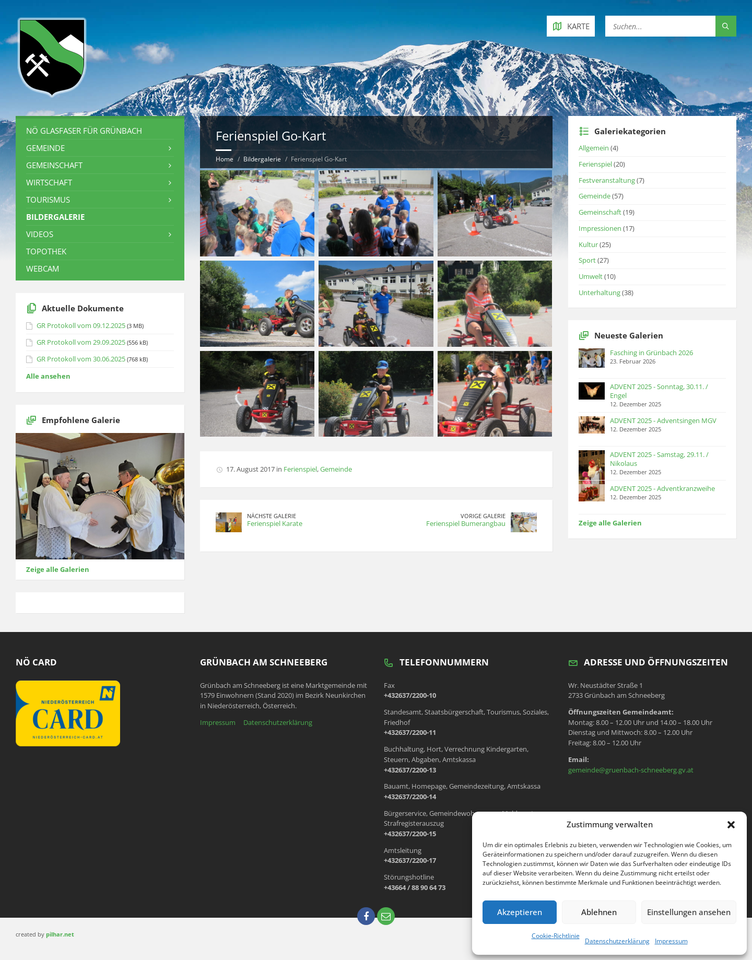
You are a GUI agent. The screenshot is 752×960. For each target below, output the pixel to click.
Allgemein (594, 148)
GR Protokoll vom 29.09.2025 (81, 342)
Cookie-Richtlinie (556, 935)
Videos (39, 234)
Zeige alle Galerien (57, 569)
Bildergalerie (262, 159)
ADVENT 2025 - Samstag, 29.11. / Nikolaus (659, 459)
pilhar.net (60, 934)
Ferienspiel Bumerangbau (466, 523)
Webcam (42, 268)
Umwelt (591, 276)
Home (224, 159)
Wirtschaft (49, 182)
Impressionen (600, 228)
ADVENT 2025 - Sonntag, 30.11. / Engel (659, 391)
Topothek (46, 251)
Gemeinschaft (54, 165)
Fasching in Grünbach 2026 (651, 352)
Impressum (671, 940)
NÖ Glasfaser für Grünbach (84, 130)
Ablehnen (599, 912)
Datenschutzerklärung (617, 940)
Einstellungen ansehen (689, 912)
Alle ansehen (48, 376)
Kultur (588, 244)
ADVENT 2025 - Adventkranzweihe (662, 488)
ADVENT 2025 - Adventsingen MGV (663, 420)
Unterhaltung (599, 292)
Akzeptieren (519, 912)
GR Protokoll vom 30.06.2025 (81, 359)
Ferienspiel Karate (274, 523)
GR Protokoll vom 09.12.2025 (81, 325)
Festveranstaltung (607, 180)
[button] (731, 824)
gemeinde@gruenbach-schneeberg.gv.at (631, 770)
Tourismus (48, 199)
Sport (587, 260)
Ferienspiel (300, 469)
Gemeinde (336, 469)
